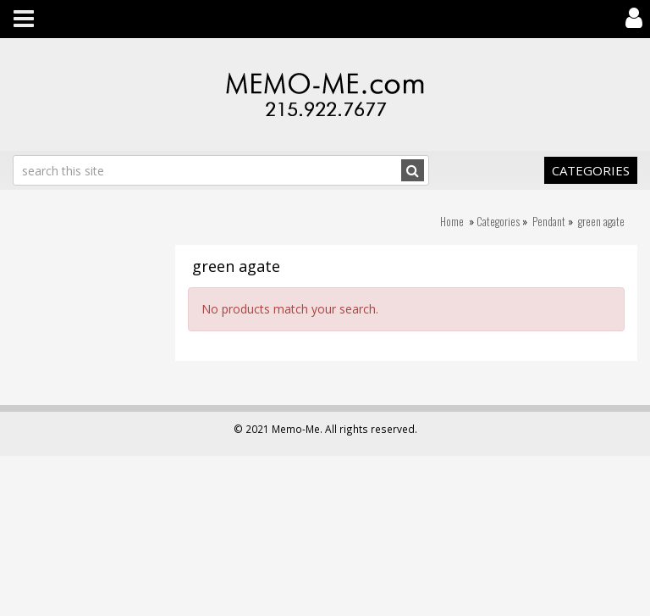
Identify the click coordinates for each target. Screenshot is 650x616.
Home (452, 221)
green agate (601, 221)
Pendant (548, 221)
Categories (591, 170)
